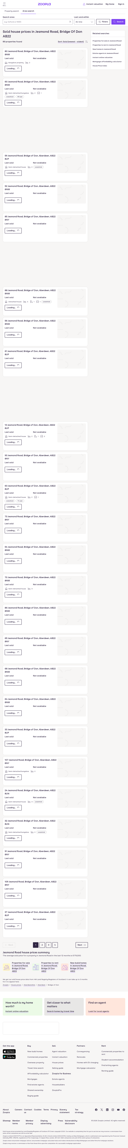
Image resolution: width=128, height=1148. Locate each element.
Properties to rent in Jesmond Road (107, 45)
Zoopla (6, 985)
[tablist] (19, 11)
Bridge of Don (53, 985)
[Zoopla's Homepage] (44, 5)
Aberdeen (41, 985)
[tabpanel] (64, 19)
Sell (54, 1046)
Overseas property (35, 1062)
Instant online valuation (103, 57)
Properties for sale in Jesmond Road (107, 41)
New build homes (35, 1051)
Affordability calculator (38, 1073)
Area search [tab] (28, 11)
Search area (8, 17)
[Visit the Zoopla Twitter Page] (101, 1111)
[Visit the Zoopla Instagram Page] (112, 1111)
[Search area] (38, 22)
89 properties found (12, 42)
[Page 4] (55, 945)
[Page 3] (48, 945)
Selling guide (57, 1068)
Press (60, 1121)
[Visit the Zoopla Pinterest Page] (123, 1111)
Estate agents (58, 1079)
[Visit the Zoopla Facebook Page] (96, 1111)
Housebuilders (58, 1085)
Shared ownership (35, 1090)
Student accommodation (113, 1060)
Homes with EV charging (87, 1062)
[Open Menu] (4, 4)
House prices (16, 985)
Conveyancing (83, 1051)
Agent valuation (59, 1051)
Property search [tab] (12, 11)
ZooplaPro (57, 1090)
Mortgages (32, 1079)
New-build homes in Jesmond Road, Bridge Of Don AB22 (78, 967)
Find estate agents (35, 1085)
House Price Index (100, 66)
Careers (18, 1110)
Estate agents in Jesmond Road (105, 53)
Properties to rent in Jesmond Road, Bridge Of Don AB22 (49, 967)
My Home (110, 4)
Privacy (54, 1110)
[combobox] (38, 20)
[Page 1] (35, 945)
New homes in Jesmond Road (104, 49)
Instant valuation (93, 4)
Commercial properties (37, 1057)
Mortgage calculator (86, 1068)
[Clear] (70, 21)
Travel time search (35, 1068)
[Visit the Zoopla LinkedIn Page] (107, 1111)
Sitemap (7, 1121)
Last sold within (81, 17)
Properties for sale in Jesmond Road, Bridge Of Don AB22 (21, 967)
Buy (29, 1046)
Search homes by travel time (60, 1011)
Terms (46, 1110)
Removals (81, 1057)
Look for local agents (98, 1011)
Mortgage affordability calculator (107, 61)
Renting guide (107, 1071)
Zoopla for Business (61, 1073)
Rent (104, 1046)
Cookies (37, 1110)
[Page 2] (42, 945)
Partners (81, 1046)
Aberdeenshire (29, 985)
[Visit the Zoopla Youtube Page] (118, 1111)
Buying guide (33, 1096)
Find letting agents (110, 1065)
